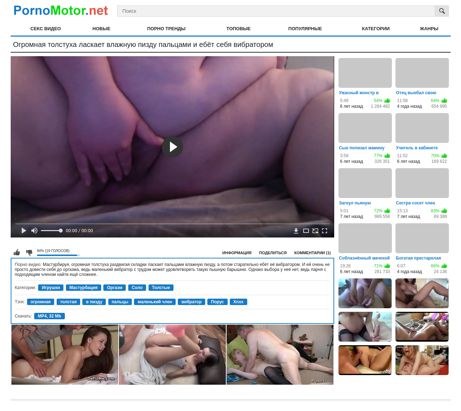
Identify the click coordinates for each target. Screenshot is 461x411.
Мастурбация (83, 287)
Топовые (239, 28)
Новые (101, 28)
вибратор (191, 301)
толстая (68, 301)
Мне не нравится (29, 252)
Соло (137, 287)
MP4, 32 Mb (49, 316)
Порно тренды (166, 28)
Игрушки (51, 287)
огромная (41, 301)
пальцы (120, 301)
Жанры (429, 28)
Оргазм (114, 287)
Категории (376, 28)
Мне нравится (17, 252)
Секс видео (45, 28)
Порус (217, 301)
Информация (237, 253)
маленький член (155, 301)
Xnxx (238, 301)
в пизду (94, 301)
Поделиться (272, 253)
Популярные (305, 28)
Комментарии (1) (312, 253)
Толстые (161, 287)
